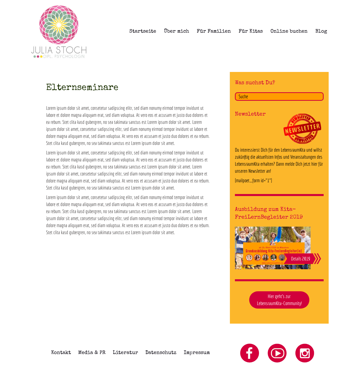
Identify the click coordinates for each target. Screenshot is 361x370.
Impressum (197, 352)
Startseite (142, 31)
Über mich (176, 31)
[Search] (279, 96)
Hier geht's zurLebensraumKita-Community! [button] (279, 299)
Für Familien (214, 31)
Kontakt (61, 352)
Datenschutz (160, 352)
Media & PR (92, 352)
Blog (321, 31)
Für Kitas (251, 31)
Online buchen (289, 31)
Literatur (125, 352)
